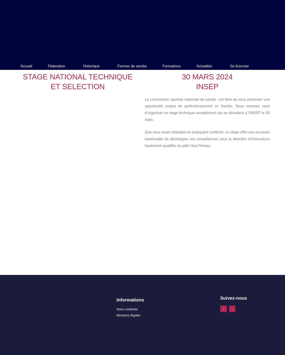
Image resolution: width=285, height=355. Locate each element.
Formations (171, 66)
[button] (57, 66)
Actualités (204, 66)
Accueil (26, 66)
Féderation (56, 66)
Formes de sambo (132, 66)
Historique (91, 66)
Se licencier (239, 66)
